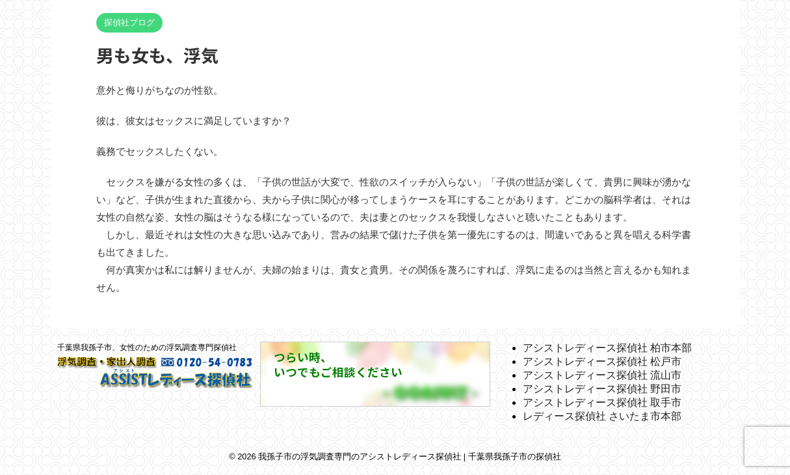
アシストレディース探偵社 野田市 (602, 388)
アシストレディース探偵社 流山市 (602, 375)
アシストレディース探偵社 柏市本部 (607, 347)
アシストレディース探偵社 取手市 (602, 402)
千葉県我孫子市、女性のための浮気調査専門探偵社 (147, 347)
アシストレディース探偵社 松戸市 (602, 361)
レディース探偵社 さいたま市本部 (602, 416)
